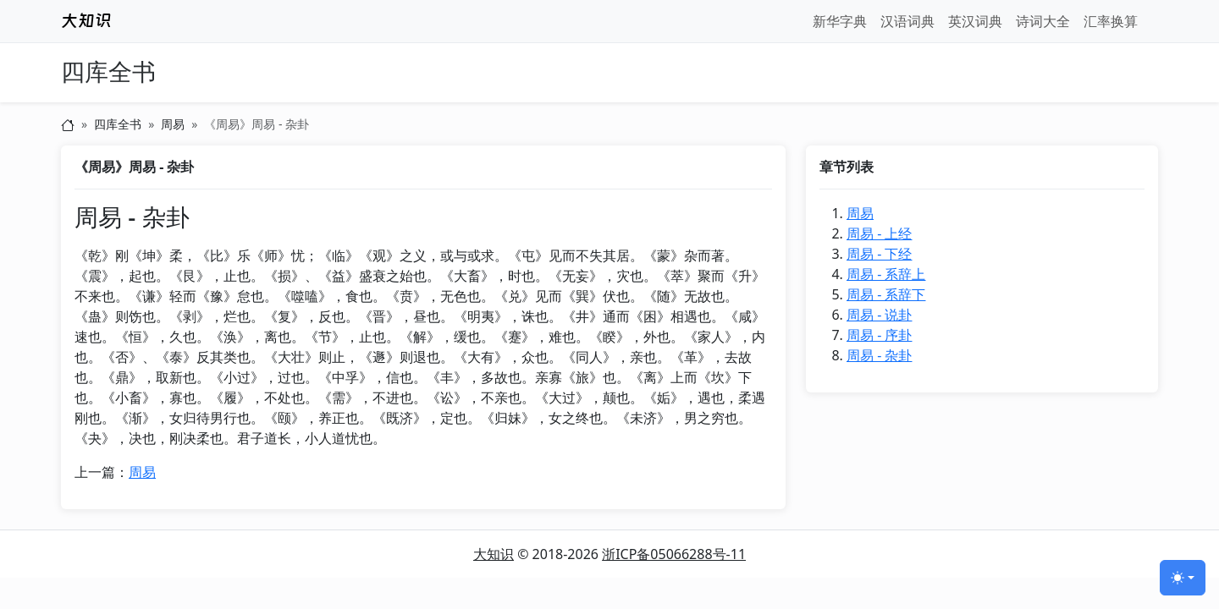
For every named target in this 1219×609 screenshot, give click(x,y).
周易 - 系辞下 (886, 294)
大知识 (493, 554)
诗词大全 (1043, 21)
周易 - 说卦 (879, 314)
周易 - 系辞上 (886, 274)
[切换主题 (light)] (1182, 577)
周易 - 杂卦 (879, 355)
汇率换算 (1111, 21)
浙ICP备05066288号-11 (674, 554)
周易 (173, 124)
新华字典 (840, 21)
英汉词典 (975, 21)
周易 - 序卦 (879, 335)
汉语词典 (907, 21)
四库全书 (108, 72)
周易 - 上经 (879, 233)
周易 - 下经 (879, 253)
